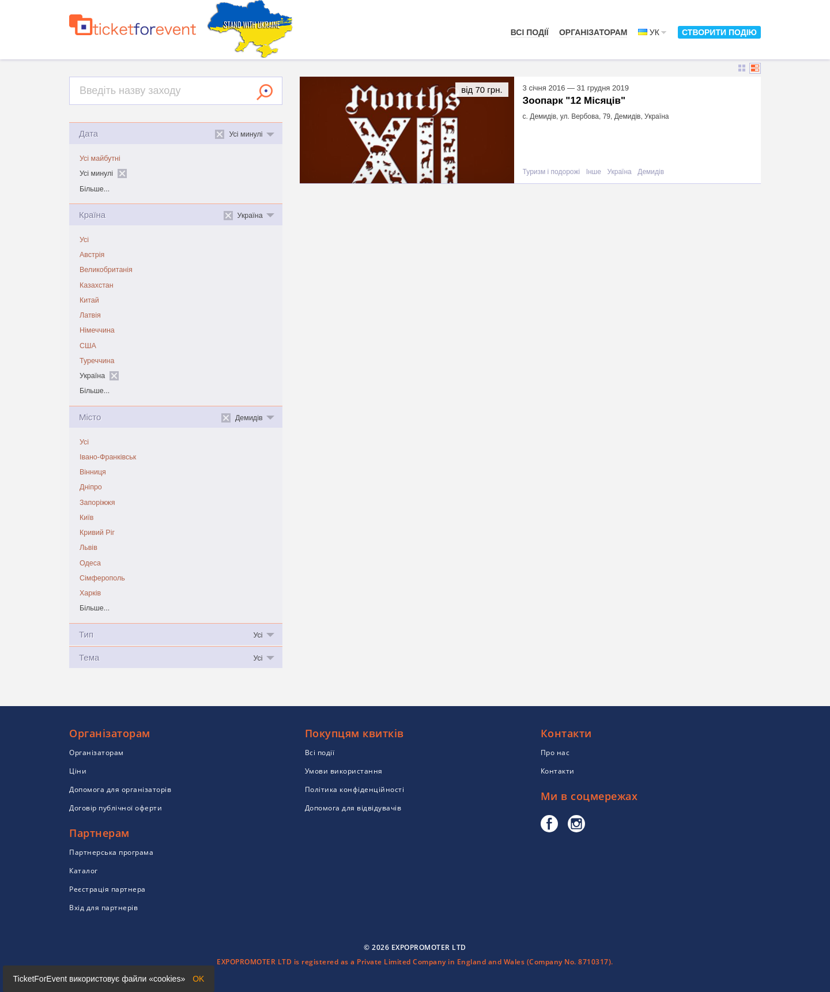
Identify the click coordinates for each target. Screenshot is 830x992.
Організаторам (593, 32)
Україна (619, 172)
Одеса (90, 563)
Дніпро (91, 487)
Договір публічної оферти (115, 808)
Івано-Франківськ (108, 457)
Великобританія (106, 270)
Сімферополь (102, 578)
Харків (90, 593)
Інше (593, 172)
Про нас (555, 752)
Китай (89, 300)
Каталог (83, 871)
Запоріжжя (97, 503)
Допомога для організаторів (120, 789)
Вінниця (93, 472)
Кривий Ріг (97, 533)
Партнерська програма (111, 852)
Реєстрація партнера (107, 889)
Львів (88, 548)
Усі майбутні (100, 158)
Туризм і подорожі (551, 172)
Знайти (264, 92)
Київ (86, 518)
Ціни (77, 771)
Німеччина (97, 330)
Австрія (92, 255)
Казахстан (97, 285)
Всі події (530, 32)
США (88, 346)
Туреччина (97, 361)
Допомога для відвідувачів (353, 808)
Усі (84, 240)
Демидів (650, 172)
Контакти (558, 771)
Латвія (90, 315)
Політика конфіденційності (355, 789)
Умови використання (344, 771)
